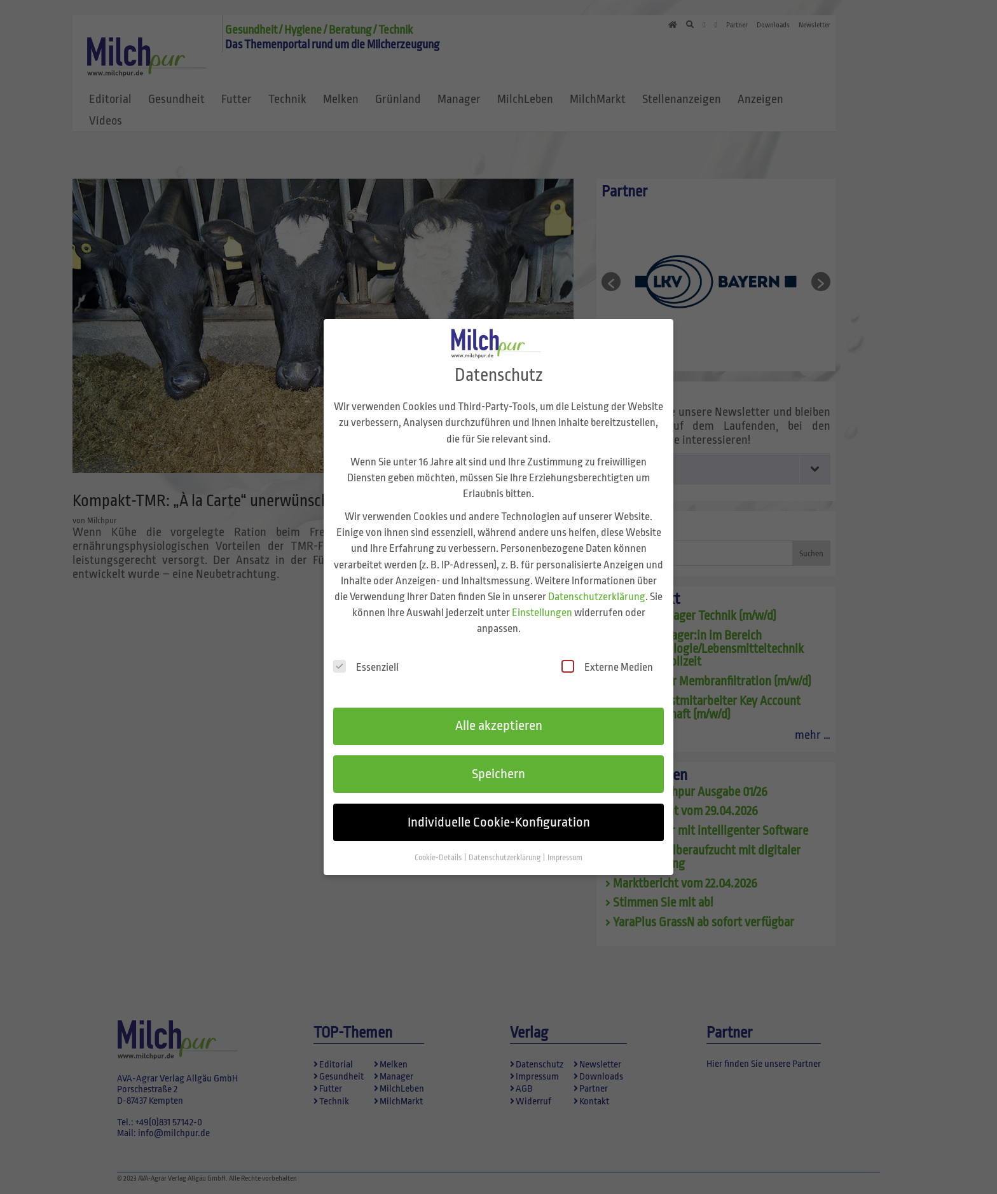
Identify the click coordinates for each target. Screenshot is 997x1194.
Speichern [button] (498, 764)
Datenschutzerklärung (596, 587)
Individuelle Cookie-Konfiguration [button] (499, 813)
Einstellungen (542, 604)
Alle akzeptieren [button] (498, 716)
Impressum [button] (564, 848)
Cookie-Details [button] (439, 848)
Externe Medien (607, 657)
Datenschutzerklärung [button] (505, 848)
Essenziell (366, 657)
